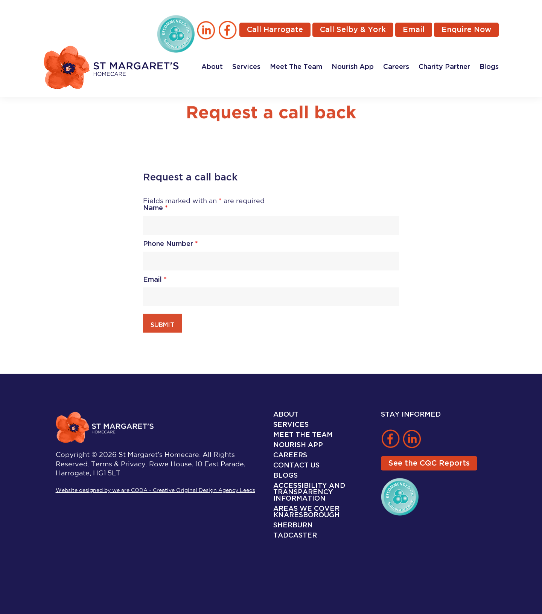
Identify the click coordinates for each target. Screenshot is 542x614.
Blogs (489, 67)
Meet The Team (296, 67)
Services (246, 67)
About (212, 67)
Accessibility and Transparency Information (309, 492)
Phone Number (170, 246)
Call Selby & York (353, 29)
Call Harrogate (275, 29)
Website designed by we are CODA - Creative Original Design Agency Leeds (155, 490)
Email (414, 29)
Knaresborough (306, 515)
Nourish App (353, 67)
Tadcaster (295, 535)
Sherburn (293, 525)
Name (155, 210)
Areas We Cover (306, 509)
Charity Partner (444, 67)
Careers (396, 67)
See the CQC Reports (429, 463)
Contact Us (296, 465)
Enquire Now (466, 29)
